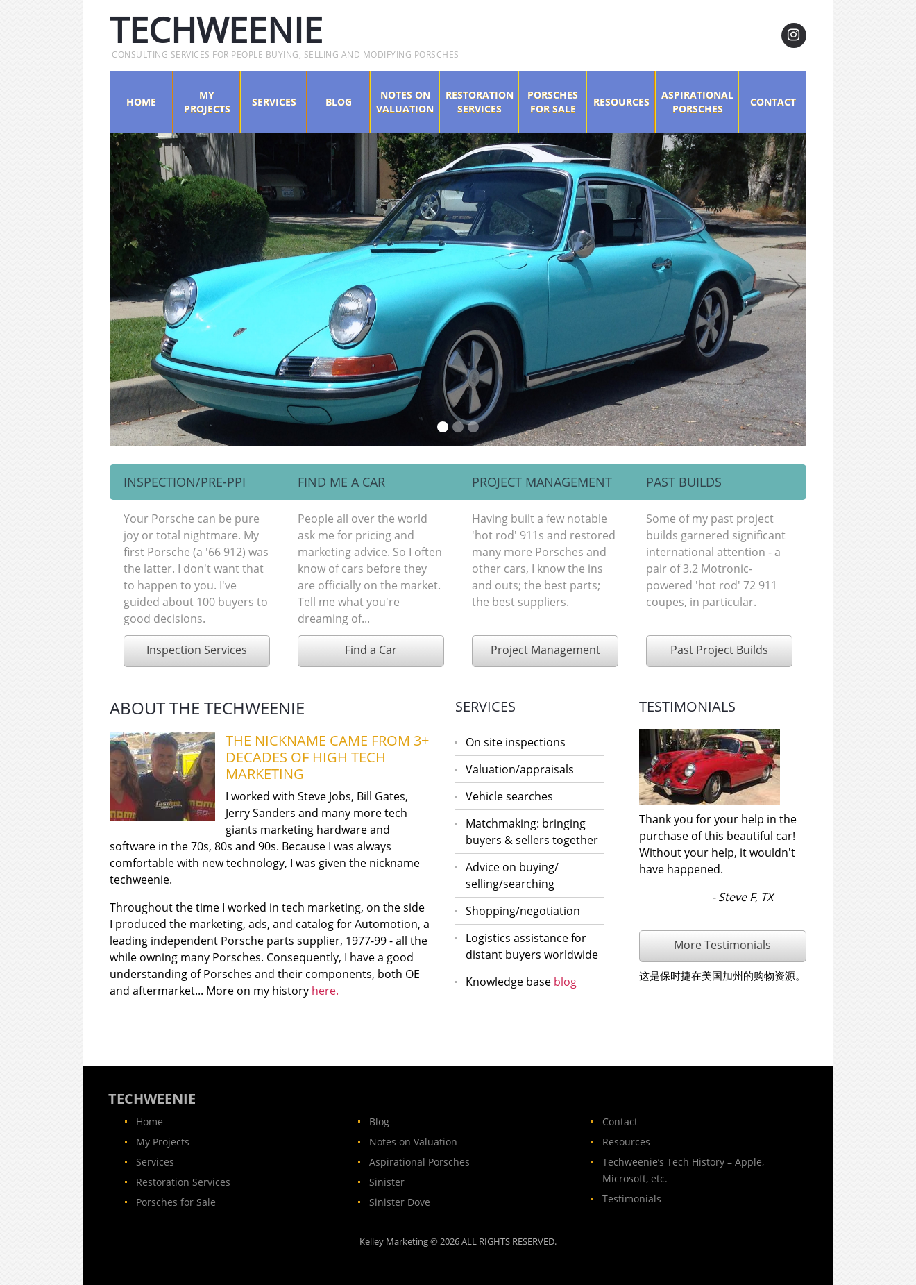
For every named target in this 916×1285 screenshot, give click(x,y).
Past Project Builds (719, 649)
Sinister (387, 1182)
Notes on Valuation (405, 101)
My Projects (207, 101)
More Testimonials (722, 944)
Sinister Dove (399, 1202)
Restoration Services (480, 101)
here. (325, 990)
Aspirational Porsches (697, 101)
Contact (773, 101)
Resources (621, 101)
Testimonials (631, 1198)
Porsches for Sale (552, 101)
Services (274, 101)
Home (141, 101)
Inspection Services (196, 649)
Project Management (545, 649)
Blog (338, 101)
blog (565, 981)
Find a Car (371, 649)
